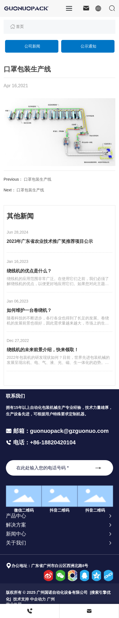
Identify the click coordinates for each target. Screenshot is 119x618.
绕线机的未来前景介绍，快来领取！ (43, 349)
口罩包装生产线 (37, 179)
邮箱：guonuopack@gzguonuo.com (61, 431)
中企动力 (38, 599)
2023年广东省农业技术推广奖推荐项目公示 (50, 241)
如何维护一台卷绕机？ (29, 310)
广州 (51, 599)
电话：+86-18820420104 (44, 442)
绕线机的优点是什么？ (29, 270)
